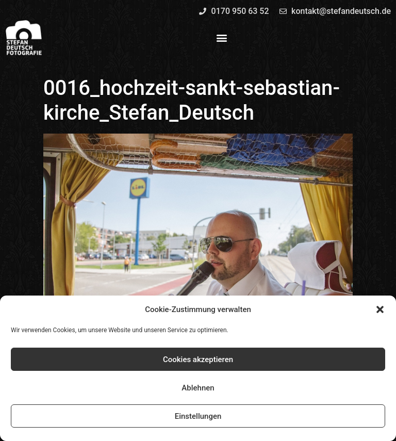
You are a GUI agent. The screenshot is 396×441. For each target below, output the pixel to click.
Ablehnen (198, 388)
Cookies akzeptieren (198, 359)
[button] (380, 309)
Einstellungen (198, 416)
